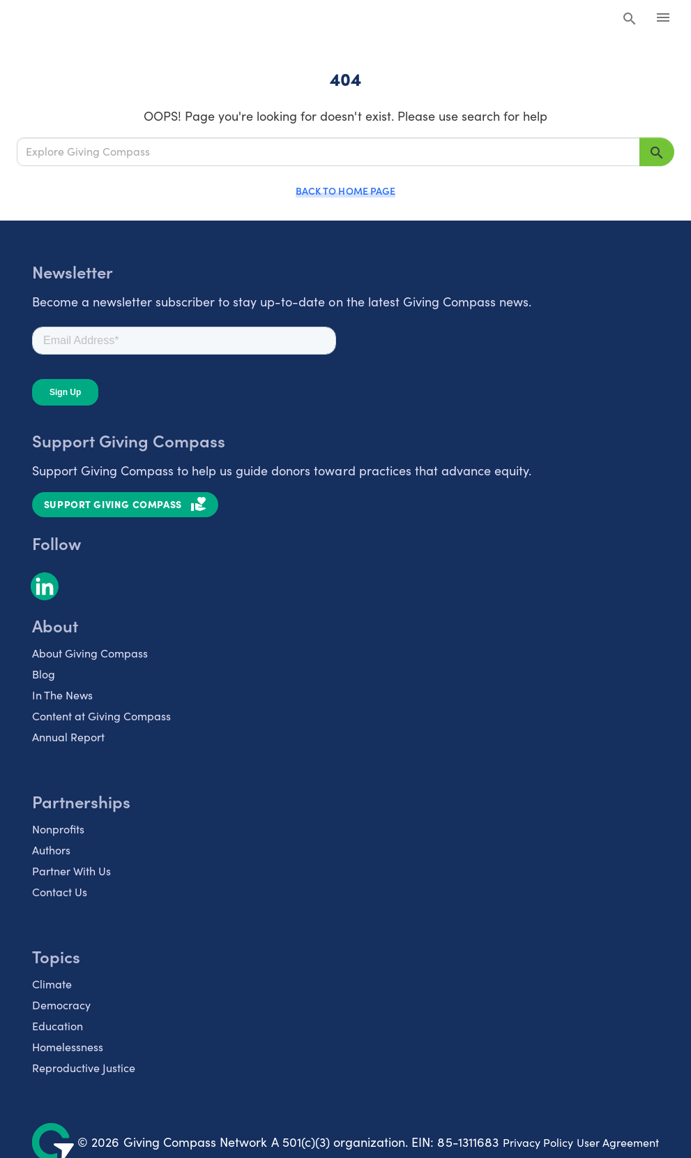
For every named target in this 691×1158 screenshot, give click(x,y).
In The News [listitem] (62, 695)
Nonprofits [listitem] (58, 829)
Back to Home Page (345, 191)
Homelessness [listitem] (67, 1046)
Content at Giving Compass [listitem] (101, 715)
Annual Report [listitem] (68, 736)
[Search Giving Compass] (629, 19)
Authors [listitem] (51, 849)
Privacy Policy (538, 1142)
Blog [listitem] (43, 674)
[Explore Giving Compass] (328, 151)
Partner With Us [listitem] (71, 870)
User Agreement (618, 1142)
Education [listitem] (57, 1025)
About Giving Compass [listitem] (90, 653)
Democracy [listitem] (61, 1004)
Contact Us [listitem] (59, 891)
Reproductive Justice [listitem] (83, 1067)
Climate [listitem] (52, 984)
